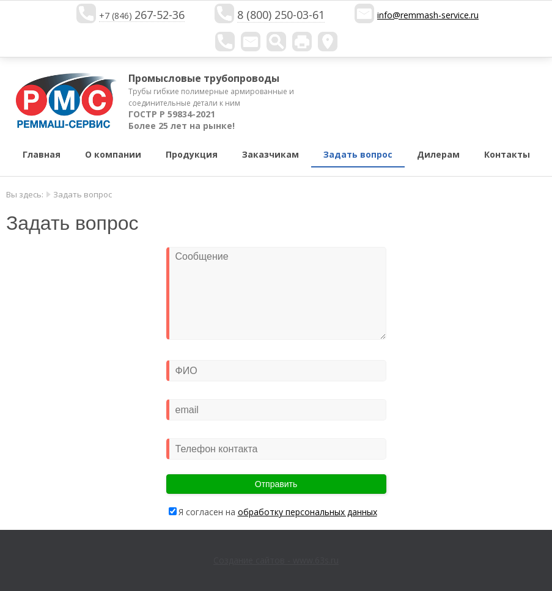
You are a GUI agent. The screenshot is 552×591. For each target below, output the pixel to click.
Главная (42, 154)
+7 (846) (142, 16)
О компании (113, 154)
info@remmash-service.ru (428, 15)
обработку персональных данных (307, 512)
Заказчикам (270, 154)
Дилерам (438, 154)
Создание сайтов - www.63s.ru (276, 560)
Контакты (507, 154)
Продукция (192, 154)
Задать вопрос (357, 154)
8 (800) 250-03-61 (281, 14)
